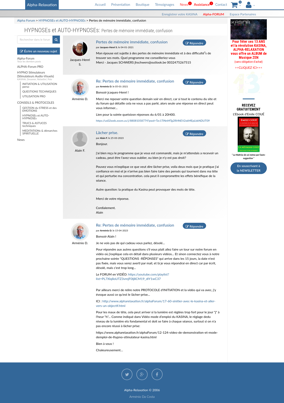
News (184, 4)
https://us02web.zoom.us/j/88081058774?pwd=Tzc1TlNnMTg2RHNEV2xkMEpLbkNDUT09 (153, 120)
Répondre (194, 43)
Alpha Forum (26, 20)
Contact (221, 4)
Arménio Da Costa (142, 396)
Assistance (202, 4)
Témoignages (164, 4)
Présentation (120, 4)
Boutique (142, 4)
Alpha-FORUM (213, 14)
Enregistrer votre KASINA (179, 14)
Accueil (100, 4)
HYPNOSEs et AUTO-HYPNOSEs (62, 20)
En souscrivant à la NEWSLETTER (249, 168)
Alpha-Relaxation (42, 4)
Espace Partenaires (243, 14)
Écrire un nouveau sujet (38, 51)
